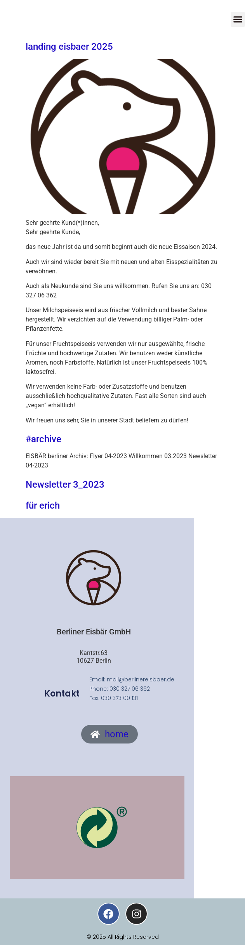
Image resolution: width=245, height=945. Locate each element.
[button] (238, 19)
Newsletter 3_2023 (65, 484)
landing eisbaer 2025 (69, 46)
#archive (43, 439)
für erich (43, 505)
